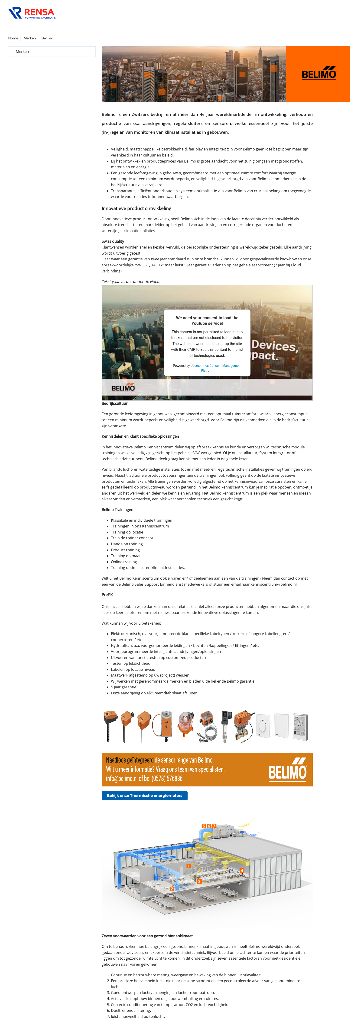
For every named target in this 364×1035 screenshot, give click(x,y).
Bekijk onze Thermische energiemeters (144, 795)
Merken (30, 38)
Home (13, 38)
